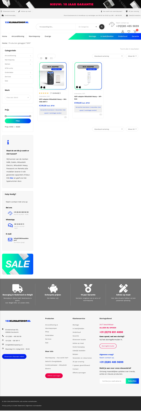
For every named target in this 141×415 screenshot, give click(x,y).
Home (4, 36)
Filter (18, 121)
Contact (75, 369)
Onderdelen (42, 96)
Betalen (75, 354)
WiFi (48, 96)
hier (11, 178)
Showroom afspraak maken (14, 356)
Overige (48, 36)
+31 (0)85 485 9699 (111, 361)
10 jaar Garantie (88, 295)
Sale (6, 81)
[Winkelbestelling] (108, 56)
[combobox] (18, 97)
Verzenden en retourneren (82, 358)
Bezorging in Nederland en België (18, 295)
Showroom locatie (8, 11)
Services (8, 76)
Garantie (135, 36)
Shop (47, 331)
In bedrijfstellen (107, 36)
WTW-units (9, 68)
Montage (92, 36)
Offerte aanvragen (53, 376)
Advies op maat (24, 11)
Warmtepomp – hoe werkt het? (56, 358)
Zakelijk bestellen (133, 15)
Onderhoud (122, 36)
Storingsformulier (108, 346)
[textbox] (18, 97)
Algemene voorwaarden (34, 405)
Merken (7, 64)
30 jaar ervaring (132, 11)
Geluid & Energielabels (53, 361)
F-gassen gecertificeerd (81, 365)
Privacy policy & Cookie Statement (13, 405)
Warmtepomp (34, 36)
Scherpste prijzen (53, 295)
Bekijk (65, 117)
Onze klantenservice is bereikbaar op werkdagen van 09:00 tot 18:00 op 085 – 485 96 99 (92, 15)
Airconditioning (18, 36)
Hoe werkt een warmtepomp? (111, 11)
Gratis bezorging (8, 15)
